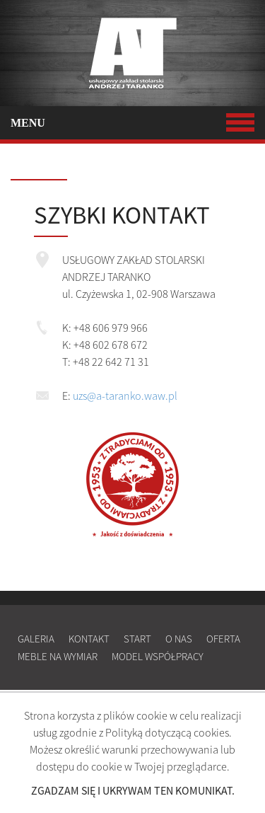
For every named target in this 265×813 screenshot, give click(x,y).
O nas (178, 638)
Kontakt (89, 638)
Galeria (36, 638)
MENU (132, 123)
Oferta (223, 638)
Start (137, 638)
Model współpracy (158, 656)
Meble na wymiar (58, 656)
